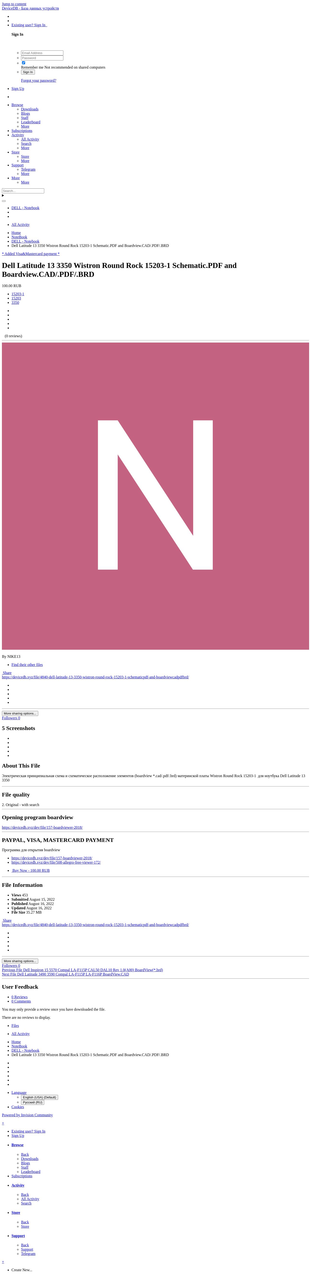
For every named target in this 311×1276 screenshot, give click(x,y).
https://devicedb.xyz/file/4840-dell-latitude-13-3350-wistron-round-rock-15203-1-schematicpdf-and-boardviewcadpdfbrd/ (95, 677)
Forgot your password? (38, 80)
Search (26, 144)
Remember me (32, 67)
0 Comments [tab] (21, 1001)
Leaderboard (30, 122)
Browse (17, 105)
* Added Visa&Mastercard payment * (31, 254)
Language (19, 1093)
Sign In (28, 72)
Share (6, 673)
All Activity (30, 139)
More (25, 126)
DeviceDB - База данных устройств (30, 8)
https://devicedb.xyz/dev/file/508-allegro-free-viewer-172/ (56, 862)
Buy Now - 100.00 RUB (30, 870)
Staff (24, 118)
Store (15, 152)
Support (17, 165)
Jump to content (14, 4)
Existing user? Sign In (29, 25)
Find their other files (27, 665)
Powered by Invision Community (27, 1115)
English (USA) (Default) (39, 1097)
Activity (17, 135)
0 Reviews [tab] (19, 997)
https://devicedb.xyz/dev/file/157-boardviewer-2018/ (42, 827)
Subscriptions (21, 131)
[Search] (23, 190)
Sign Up (17, 89)
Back (25, 1154)
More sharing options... (20, 713)
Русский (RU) (32, 1102)
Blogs (25, 113)
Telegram (28, 169)
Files (15, 1026)
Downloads (29, 109)
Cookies (17, 1107)
